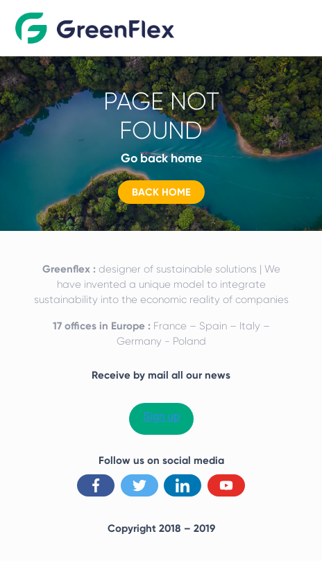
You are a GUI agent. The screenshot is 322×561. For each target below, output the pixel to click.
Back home (161, 192)
